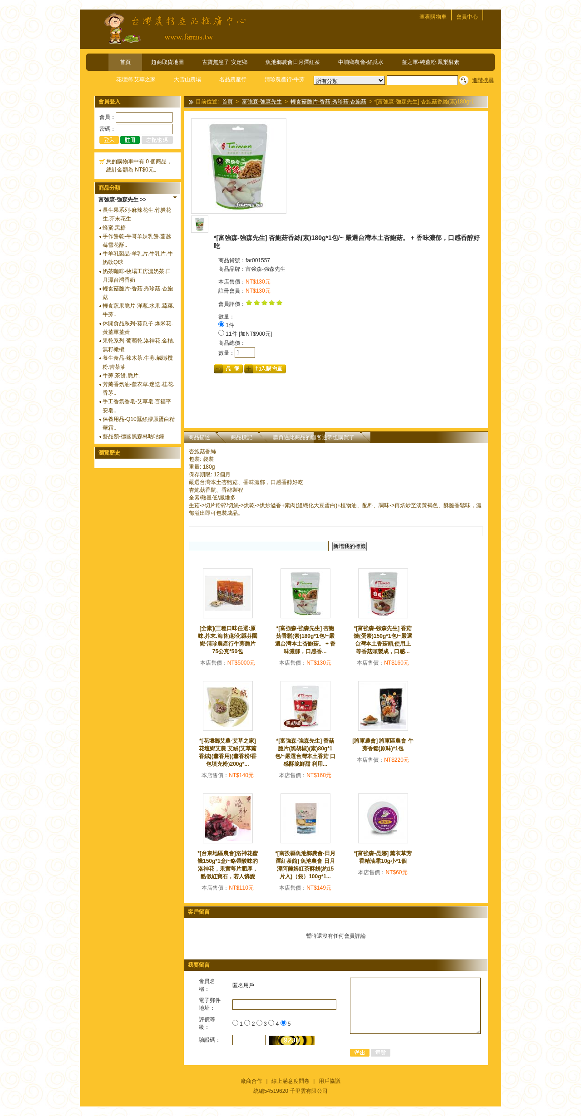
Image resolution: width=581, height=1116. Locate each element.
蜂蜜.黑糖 (114, 228)
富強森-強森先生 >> (122, 199)
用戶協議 (329, 1081)
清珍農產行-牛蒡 (285, 79)
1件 (226, 325)
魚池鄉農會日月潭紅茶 (293, 62)
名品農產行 (232, 79)
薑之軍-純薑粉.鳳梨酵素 (430, 62)
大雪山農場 (187, 79)
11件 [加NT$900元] (245, 334)
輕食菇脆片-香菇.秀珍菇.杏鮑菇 (328, 102)
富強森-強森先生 (262, 102)
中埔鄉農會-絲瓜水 (361, 62)
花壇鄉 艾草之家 (136, 79)
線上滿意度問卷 (290, 1081)
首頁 (125, 62)
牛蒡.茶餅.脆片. (121, 375)
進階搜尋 (483, 80)
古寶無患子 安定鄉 (224, 62)
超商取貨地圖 (167, 62)
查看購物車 (433, 17)
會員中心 (467, 17)
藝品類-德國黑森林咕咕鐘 (133, 436)
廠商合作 (251, 1081)
